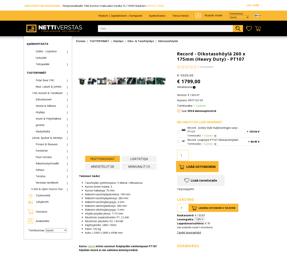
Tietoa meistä (180, 15)
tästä (91, 246)
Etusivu (80, 41)
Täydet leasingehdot (189, 232)
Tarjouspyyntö (185, 189)
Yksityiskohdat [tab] (102, 159)
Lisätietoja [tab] (139, 159)
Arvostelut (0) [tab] (102, 167)
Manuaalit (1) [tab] (139, 167)
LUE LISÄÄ (255, 5)
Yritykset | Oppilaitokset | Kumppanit (120, 15)
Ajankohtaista (157, 15)
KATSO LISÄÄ (155, 5)
